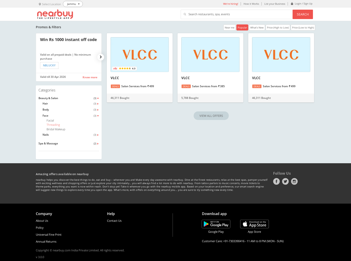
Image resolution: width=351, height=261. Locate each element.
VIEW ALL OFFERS (211, 116)
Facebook (276, 181)
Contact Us (114, 221)
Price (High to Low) (278, 27)
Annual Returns (46, 241)
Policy (40, 228)
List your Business (274, 3)
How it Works (251, 3)
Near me (229, 27)
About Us (42, 221)
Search (303, 14)
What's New (257, 27)
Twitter (285, 181)
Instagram (294, 181)
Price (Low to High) (303, 27)
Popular (242, 27)
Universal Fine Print (49, 235)
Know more (90, 77)
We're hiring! (230, 3)
